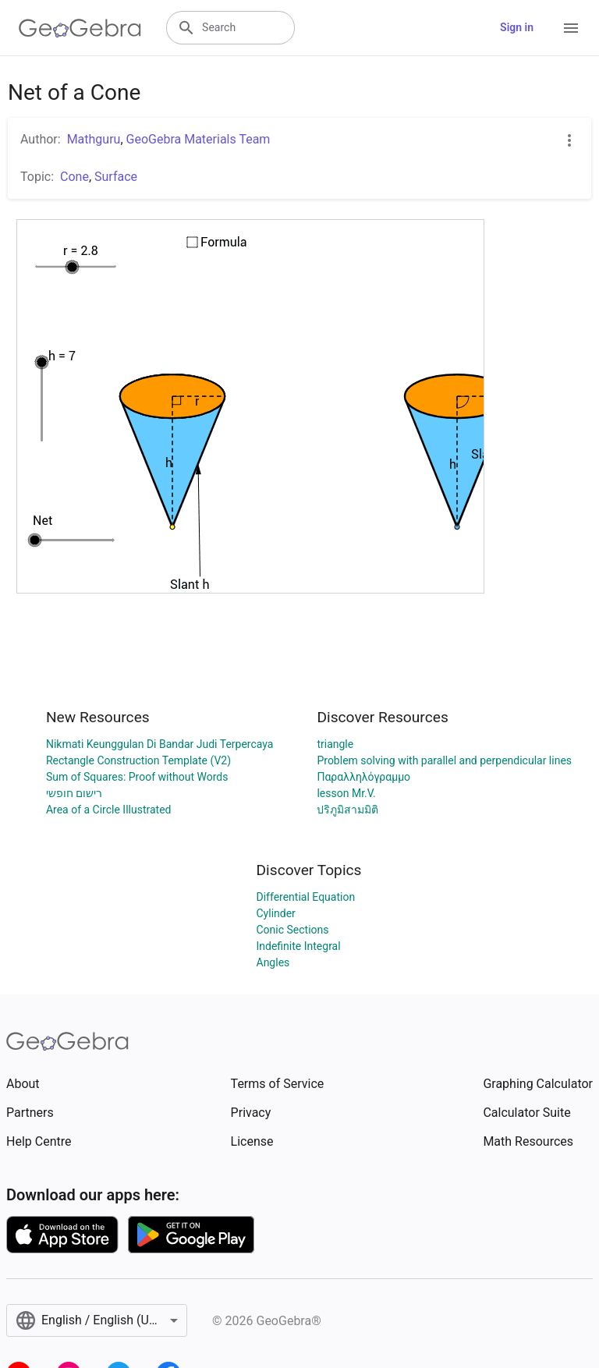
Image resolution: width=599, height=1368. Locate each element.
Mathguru (94, 139)
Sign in (516, 27)
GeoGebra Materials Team (198, 139)
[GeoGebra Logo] (80, 28)
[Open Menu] (571, 28)
